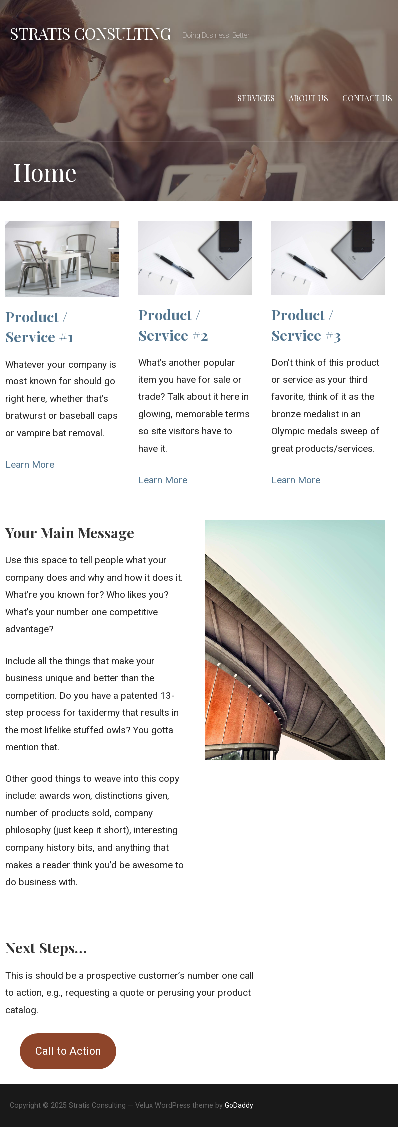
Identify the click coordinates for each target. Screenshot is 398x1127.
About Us (308, 98)
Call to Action (68, 1051)
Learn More (29, 464)
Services (256, 98)
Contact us (367, 98)
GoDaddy (239, 1105)
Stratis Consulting (90, 33)
